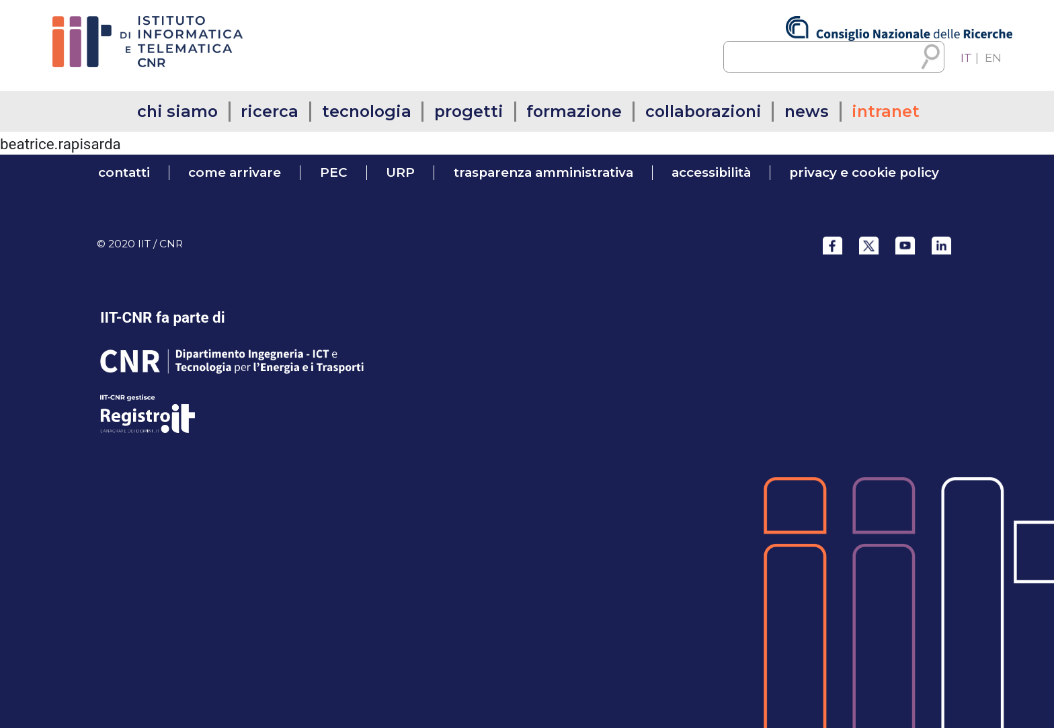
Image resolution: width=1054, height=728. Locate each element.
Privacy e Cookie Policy (864, 172)
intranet (886, 111)
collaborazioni (703, 111)
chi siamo (177, 111)
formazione (574, 111)
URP (400, 172)
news (806, 111)
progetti (468, 111)
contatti (124, 172)
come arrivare (234, 172)
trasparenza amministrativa (543, 172)
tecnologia (366, 111)
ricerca (269, 111)
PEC (334, 172)
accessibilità (711, 172)
